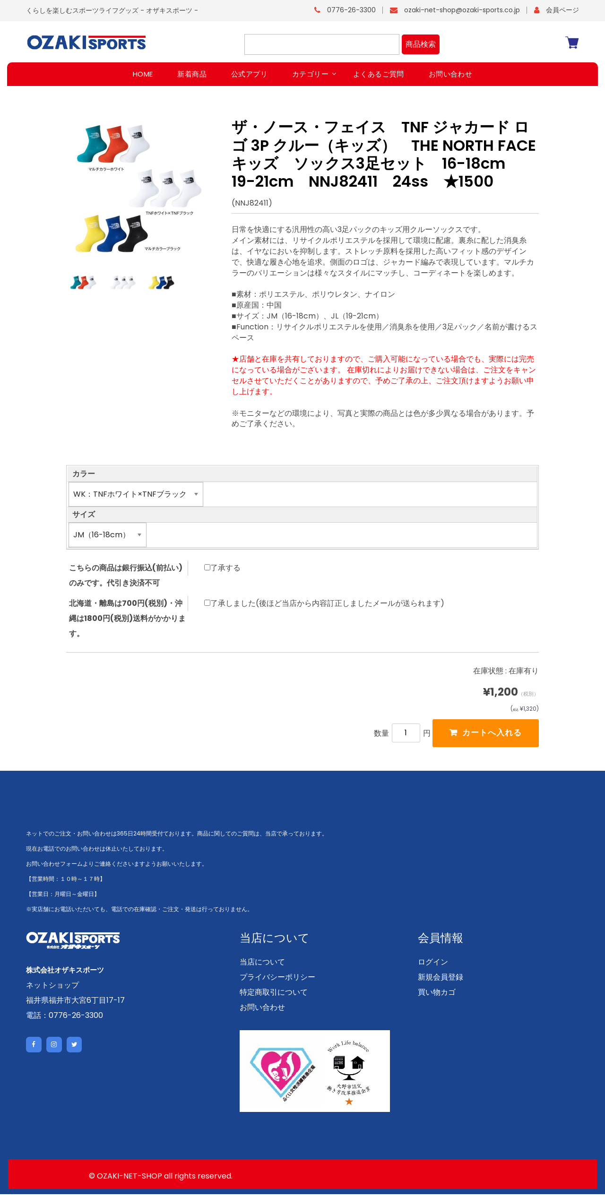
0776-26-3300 (351, 10)
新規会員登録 (440, 979)
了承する (222, 567)
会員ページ (562, 10)
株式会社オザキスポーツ (67, 972)
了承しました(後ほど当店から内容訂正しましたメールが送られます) (324, 603)
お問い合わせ (262, 1010)
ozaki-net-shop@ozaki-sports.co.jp (462, 10)
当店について (262, 964)
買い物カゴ (437, 995)
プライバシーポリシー (277, 979)
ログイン (433, 964)
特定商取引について (274, 995)
